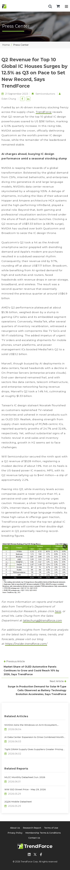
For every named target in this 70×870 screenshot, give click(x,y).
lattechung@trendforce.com (42, 620)
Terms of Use (51, 828)
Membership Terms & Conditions (43, 833)
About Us (15, 828)
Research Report (32, 828)
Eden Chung (8, 98)
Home (6, 44)
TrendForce (44, 111)
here (58, 611)
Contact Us (34, 837)
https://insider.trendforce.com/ (26, 643)
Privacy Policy (15, 833)
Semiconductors (45, 93)
